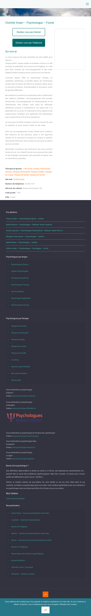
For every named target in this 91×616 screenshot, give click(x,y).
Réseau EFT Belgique (19, 527)
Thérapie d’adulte (37, 172)
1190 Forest (27, 169)
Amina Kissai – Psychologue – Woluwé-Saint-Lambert (29, 225)
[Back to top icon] (45, 594)
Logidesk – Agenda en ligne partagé (25, 520)
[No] (87, 607)
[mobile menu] (87, 4)
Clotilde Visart (19, 179)
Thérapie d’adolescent (21, 172)
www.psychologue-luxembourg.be (25, 436)
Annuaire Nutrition (18, 560)
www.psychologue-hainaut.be (23, 447)
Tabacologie (16, 380)
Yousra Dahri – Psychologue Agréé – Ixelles (25, 219)
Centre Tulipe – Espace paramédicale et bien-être (30, 513)
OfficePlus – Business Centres (23, 574)
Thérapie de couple (18, 346)
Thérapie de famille (21, 175)
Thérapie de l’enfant (37, 175)
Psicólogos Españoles (20, 278)
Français (36, 169)
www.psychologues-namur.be (23, 396)
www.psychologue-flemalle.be (24, 408)
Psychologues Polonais (20, 305)
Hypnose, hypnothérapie (20, 367)
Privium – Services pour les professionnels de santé (31, 540)
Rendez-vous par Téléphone (29, 42)
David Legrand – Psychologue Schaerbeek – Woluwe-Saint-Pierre (34, 231)
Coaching (14, 360)
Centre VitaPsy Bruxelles (15, 499)
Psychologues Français (20, 285)
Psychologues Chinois (19, 264)
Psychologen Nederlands (21, 298)
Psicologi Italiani (17, 291)
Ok (45, 610)
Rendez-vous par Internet (29, 32)
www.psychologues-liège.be (23, 459)
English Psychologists (19, 271)
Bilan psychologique (19, 373)
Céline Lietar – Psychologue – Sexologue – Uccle (27, 248)
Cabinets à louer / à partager (22, 567)
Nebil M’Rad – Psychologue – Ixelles (21, 242)
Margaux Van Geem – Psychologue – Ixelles (25, 236)
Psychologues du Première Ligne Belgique (27, 554)
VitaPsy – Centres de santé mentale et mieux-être (30, 533)
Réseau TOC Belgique (19, 547)
